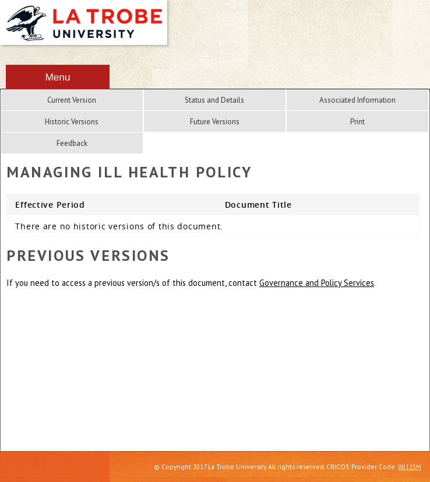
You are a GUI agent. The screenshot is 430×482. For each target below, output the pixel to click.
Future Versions (214, 122)
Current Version (71, 100)
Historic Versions (71, 122)
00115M (410, 466)
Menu (57, 77)
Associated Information (357, 100)
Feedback (72, 143)
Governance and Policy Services (316, 282)
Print (357, 122)
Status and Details (214, 100)
